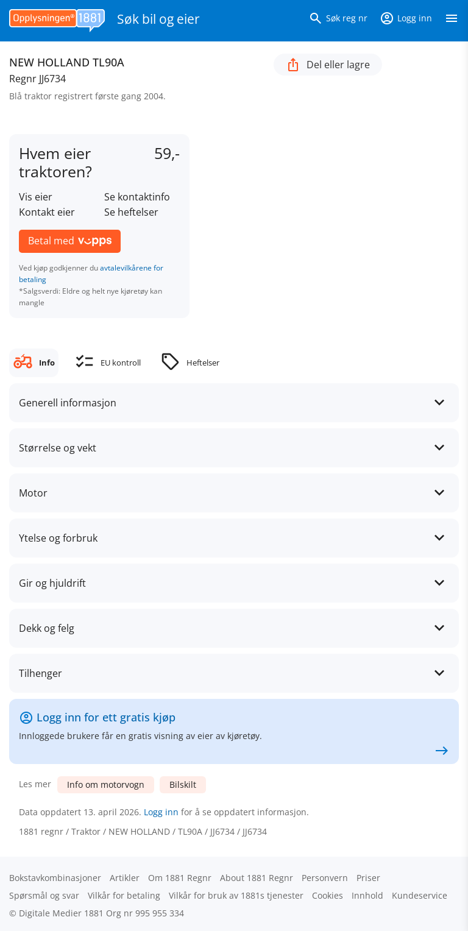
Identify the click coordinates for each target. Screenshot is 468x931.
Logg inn (161, 812)
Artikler (125, 877)
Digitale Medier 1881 (61, 913)
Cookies (327, 895)
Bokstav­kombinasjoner (55, 877)
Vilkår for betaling (124, 895)
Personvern (325, 877)
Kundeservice (419, 895)
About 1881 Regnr (256, 877)
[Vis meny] (451, 20)
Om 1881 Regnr (179, 877)
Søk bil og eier (158, 18)
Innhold (367, 895)
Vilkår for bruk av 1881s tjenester (236, 895)
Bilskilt (182, 784)
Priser (368, 877)
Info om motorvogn (105, 784)
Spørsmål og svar (44, 895)
